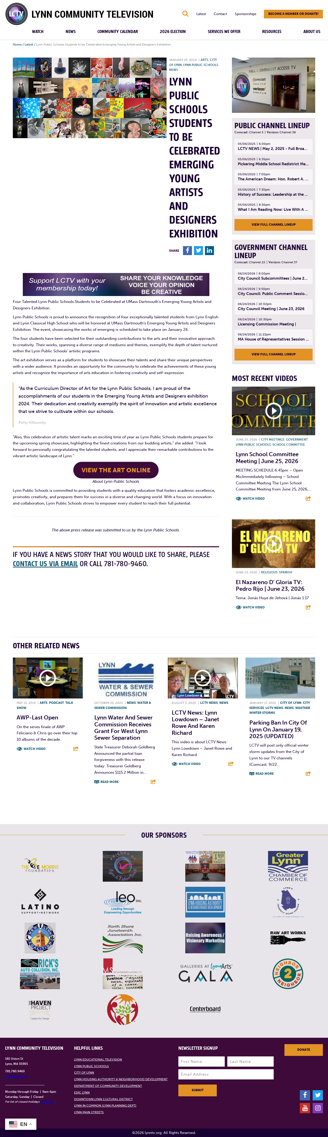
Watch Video (254, 498)
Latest (201, 14)
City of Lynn (290, 703)
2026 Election (173, 32)
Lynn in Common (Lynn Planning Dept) (105, 1105)
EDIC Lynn (82, 1092)
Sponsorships (245, 14)
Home (17, 44)
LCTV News (209, 703)
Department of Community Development (108, 1086)
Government (297, 439)
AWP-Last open (37, 717)
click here (47, 1101)
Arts (204, 60)
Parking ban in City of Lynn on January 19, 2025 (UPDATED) (278, 729)
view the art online (115, 470)
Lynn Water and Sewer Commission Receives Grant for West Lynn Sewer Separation (123, 727)
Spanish (285, 572)
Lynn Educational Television (98, 1059)
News (71, 32)
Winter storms (262, 713)
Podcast (56, 703)
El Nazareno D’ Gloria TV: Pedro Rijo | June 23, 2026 (270, 585)
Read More (109, 782)
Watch (38, 32)
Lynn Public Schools (200, 65)
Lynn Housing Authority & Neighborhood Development (121, 1079)
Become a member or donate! (293, 14)
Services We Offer (224, 32)
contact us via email (45, 564)
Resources (271, 32)
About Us (311, 32)
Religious (269, 572)
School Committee (288, 444)
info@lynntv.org (16, 1076)
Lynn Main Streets (89, 1112)
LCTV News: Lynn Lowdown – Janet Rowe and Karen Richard (195, 722)
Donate (303, 1050)
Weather (302, 708)
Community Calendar (117, 32)
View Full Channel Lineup (274, 224)
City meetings (272, 439)
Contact (220, 14)
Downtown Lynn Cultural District (103, 1099)
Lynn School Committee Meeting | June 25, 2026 (267, 457)
